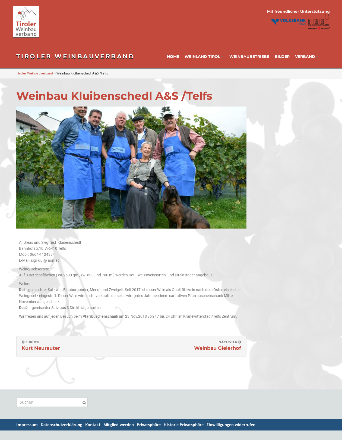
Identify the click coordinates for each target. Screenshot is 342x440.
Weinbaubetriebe (249, 56)
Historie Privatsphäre (184, 424)
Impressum (27, 424)
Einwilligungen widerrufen (231, 424)
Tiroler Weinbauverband (75, 56)
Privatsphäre (149, 424)
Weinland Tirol (204, 56)
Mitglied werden (118, 424)
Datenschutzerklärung (61, 424)
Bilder (282, 56)
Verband (306, 56)
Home (173, 56)
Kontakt (92, 424)
